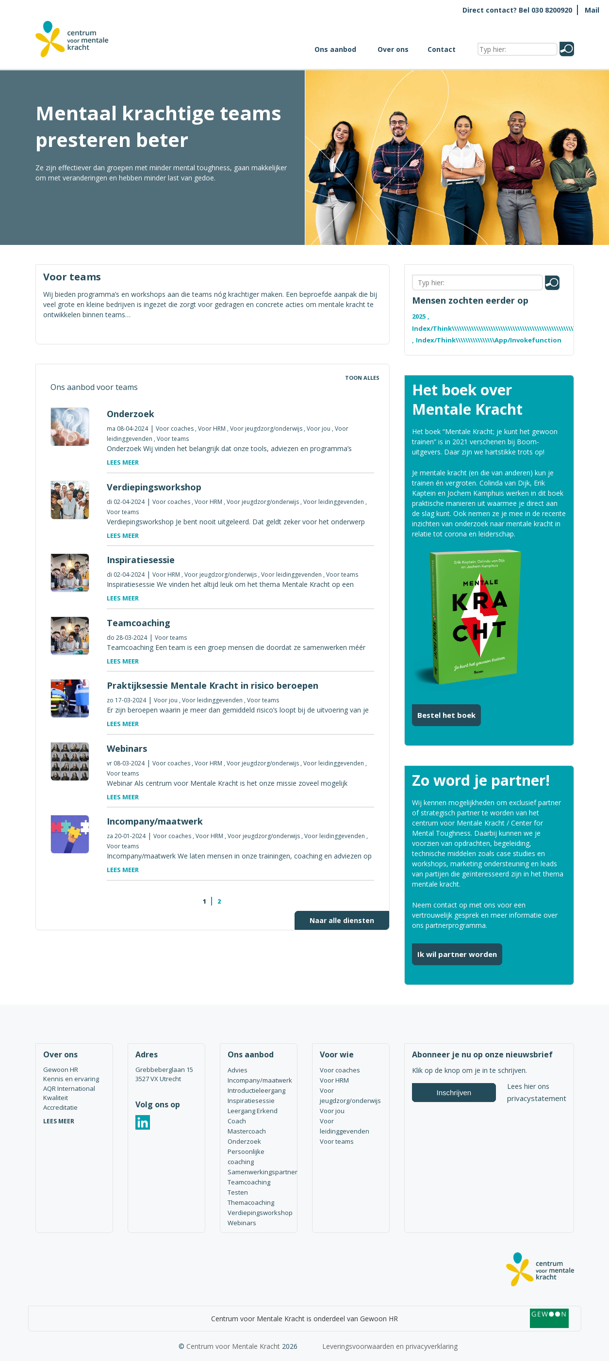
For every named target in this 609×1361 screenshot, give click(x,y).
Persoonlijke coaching (246, 1156)
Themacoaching (251, 1202)
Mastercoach (247, 1131)
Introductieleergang (256, 1090)
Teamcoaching (249, 1182)
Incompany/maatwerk (259, 1080)
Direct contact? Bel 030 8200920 (517, 10)
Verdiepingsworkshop (259, 1212)
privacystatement (536, 1098)
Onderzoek (244, 1141)
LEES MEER (58, 1121)
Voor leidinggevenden (333, 502)
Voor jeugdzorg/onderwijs (266, 428)
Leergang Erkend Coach (253, 1115)
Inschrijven (454, 1092)
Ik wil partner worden (457, 954)
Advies (237, 1070)
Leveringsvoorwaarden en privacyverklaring (390, 1346)
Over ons (393, 49)
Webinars (242, 1222)
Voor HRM (212, 428)
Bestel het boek (446, 715)
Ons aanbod (335, 49)
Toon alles (362, 377)
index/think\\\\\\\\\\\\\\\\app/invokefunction (488, 340)
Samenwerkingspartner (259, 1171)
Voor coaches (175, 428)
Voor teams (173, 439)
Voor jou (318, 428)
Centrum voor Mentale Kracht (233, 1346)
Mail (592, 10)
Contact (442, 49)
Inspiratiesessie (251, 1100)
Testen (238, 1192)
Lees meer (123, 462)
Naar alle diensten (342, 920)
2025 (419, 316)
